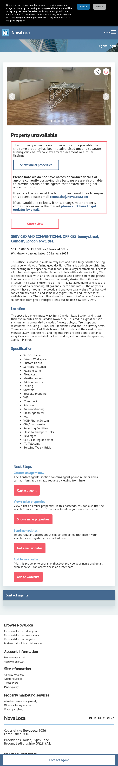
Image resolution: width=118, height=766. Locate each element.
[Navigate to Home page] (16, 32)
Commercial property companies (21, 635)
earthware (29, 754)
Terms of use (11, 682)
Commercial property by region (20, 631)
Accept (83, 6)
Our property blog (13, 709)
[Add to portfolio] (106, 71)
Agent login (107, 46)
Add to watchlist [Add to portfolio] (28, 577)
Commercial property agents (19, 639)
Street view (35, 224)
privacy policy (17, 20)
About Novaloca (13, 678)
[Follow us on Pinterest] (108, 718)
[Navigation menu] (113, 32)
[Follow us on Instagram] (104, 718)
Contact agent (59, 760)
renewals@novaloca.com (69, 196)
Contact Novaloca (14, 674)
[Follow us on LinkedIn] (90, 718)
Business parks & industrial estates (23, 643)
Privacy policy (11, 687)
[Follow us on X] (95, 718)
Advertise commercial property (20, 701)
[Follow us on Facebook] (99, 718)
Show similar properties (36, 165)
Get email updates (29, 548)
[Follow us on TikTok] (113, 718)
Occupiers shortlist (14, 661)
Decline (99, 6)
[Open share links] (97, 71)
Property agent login (15, 657)
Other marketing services (17, 705)
